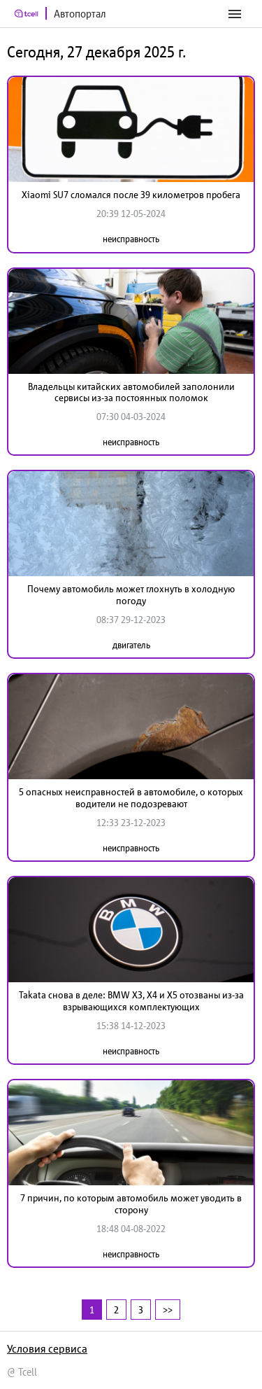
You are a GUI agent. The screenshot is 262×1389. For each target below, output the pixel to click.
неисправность (131, 239)
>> (168, 1309)
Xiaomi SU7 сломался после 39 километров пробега (131, 194)
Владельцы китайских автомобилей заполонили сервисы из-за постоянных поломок (131, 392)
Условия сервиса (47, 1348)
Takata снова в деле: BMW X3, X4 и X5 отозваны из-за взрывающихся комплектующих (131, 1000)
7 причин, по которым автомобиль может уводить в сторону (131, 1203)
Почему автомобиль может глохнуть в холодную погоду (131, 594)
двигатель (131, 645)
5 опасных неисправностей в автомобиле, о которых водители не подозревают (131, 797)
